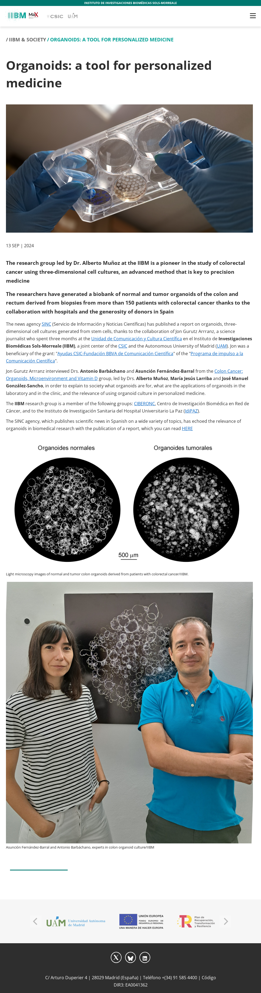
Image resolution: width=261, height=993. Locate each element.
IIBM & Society (27, 39)
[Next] (225, 921)
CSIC (122, 346)
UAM (222, 346)
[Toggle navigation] (252, 15)
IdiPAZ (191, 411)
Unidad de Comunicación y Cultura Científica (136, 339)
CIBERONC (144, 404)
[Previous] (36, 921)
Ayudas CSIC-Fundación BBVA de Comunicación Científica (115, 354)
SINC (46, 324)
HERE (187, 428)
